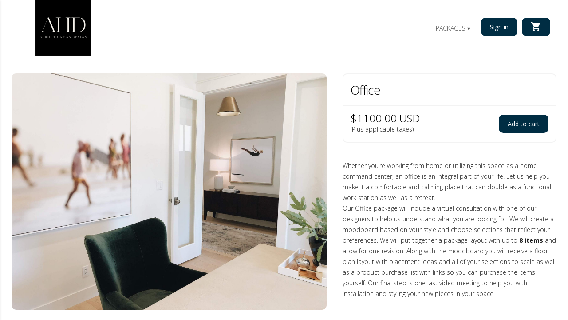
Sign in (499, 27)
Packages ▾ (453, 28)
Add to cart (524, 124)
